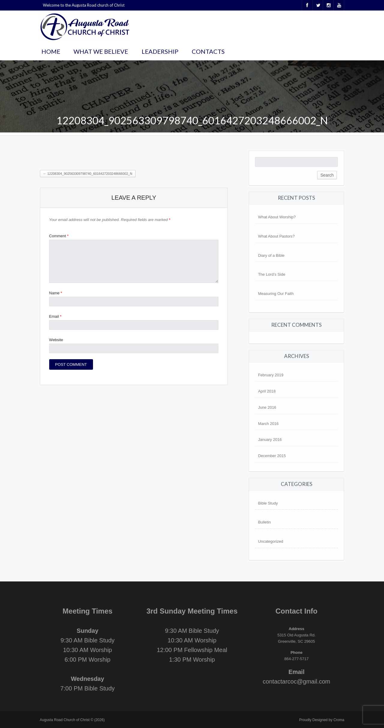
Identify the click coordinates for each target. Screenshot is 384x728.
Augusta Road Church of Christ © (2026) (72, 720)
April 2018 (267, 391)
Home (50, 51)
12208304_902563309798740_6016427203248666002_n (87, 173)
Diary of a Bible (271, 255)
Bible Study (268, 503)
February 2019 (271, 375)
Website (56, 340)
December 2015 (272, 455)
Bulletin (264, 522)
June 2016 (267, 407)
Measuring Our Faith (276, 293)
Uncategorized (270, 541)
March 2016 (268, 423)
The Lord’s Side (271, 274)
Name (55, 293)
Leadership (160, 51)
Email (55, 316)
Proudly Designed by (321, 720)
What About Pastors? (276, 236)
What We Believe (101, 51)
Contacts (208, 51)
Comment (59, 236)
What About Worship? (277, 217)
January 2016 (270, 439)
